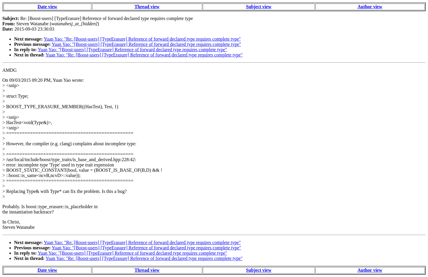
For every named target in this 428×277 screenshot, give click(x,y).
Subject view (258, 6)
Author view (369, 6)
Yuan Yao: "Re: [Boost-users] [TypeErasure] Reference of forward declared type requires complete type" (142, 38)
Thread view (147, 6)
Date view (47, 6)
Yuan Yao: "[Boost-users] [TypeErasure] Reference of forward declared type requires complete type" (146, 44)
